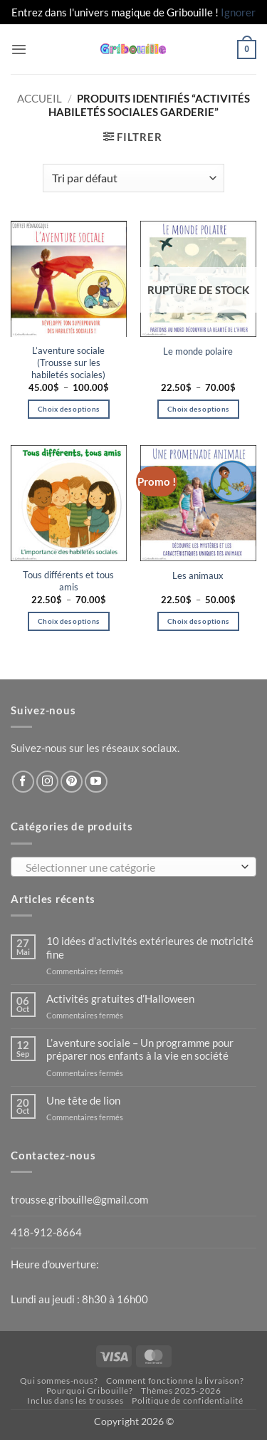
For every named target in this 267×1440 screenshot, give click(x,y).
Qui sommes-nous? (59, 1380)
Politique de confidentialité (187, 1400)
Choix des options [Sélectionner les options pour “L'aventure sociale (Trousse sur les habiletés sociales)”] (68, 409)
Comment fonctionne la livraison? (175, 1380)
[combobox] (133, 867)
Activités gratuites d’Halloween (120, 998)
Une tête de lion (83, 1100)
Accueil (39, 98)
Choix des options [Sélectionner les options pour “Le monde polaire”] (198, 409)
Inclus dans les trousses (75, 1400)
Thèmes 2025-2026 (181, 1390)
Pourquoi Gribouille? (89, 1390)
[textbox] (130, 867)
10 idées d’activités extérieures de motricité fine (149, 947)
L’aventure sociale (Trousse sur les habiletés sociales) (68, 362)
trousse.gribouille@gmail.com (79, 1199)
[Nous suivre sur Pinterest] (72, 782)
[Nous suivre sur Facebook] (23, 782)
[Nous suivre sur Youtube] (96, 782)
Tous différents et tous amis (68, 581)
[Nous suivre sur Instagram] (47, 782)
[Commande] (133, 178)
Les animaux (198, 575)
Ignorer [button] (238, 12)
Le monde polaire (198, 351)
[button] (19, 49)
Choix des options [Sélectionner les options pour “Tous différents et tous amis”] (68, 621)
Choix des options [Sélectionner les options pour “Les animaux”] (198, 621)
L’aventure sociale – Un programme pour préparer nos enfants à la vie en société (140, 1049)
